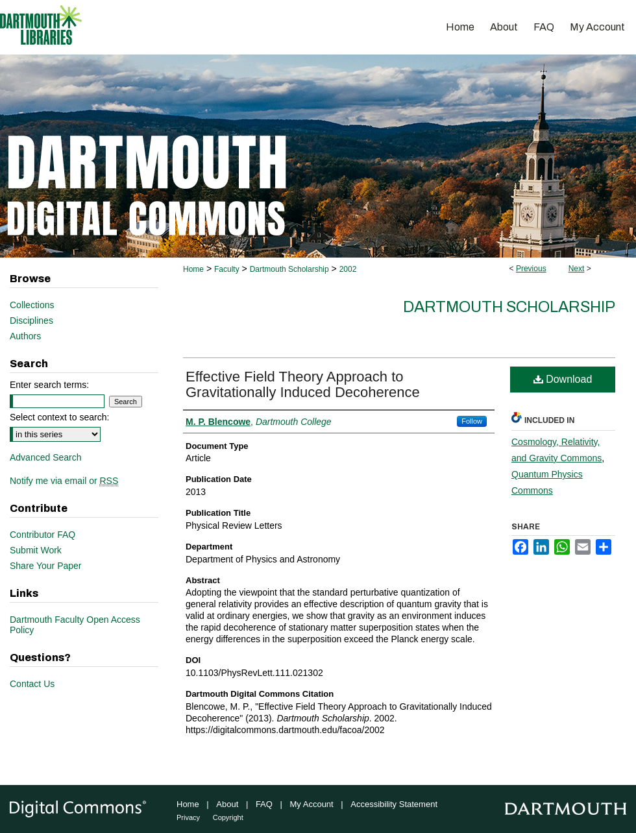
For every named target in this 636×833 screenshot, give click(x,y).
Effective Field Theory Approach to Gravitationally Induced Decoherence (303, 384)
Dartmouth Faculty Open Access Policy (75, 624)
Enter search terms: (49, 385)
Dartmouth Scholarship (289, 269)
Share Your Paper (46, 566)
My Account (312, 804)
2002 (348, 269)
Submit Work (36, 550)
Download (563, 379)
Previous (531, 268)
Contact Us (32, 684)
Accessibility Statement (393, 804)
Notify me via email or (64, 481)
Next (577, 268)
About (227, 804)
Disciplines (31, 320)
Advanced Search (46, 457)
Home (193, 269)
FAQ (264, 804)
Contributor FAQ (42, 534)
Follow (471, 421)
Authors (25, 336)
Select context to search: (59, 417)
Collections (32, 305)
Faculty (226, 269)
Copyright (228, 817)
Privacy (188, 817)
